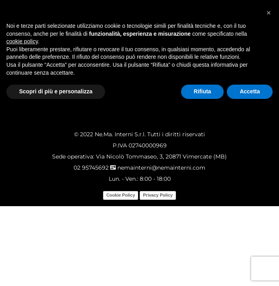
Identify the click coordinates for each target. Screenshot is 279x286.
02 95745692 (91, 167)
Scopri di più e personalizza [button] (55, 91)
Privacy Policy (158, 195)
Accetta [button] (250, 91)
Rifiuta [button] (202, 91)
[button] (268, 12)
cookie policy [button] (22, 41)
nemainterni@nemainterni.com (157, 167)
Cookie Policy (120, 195)
